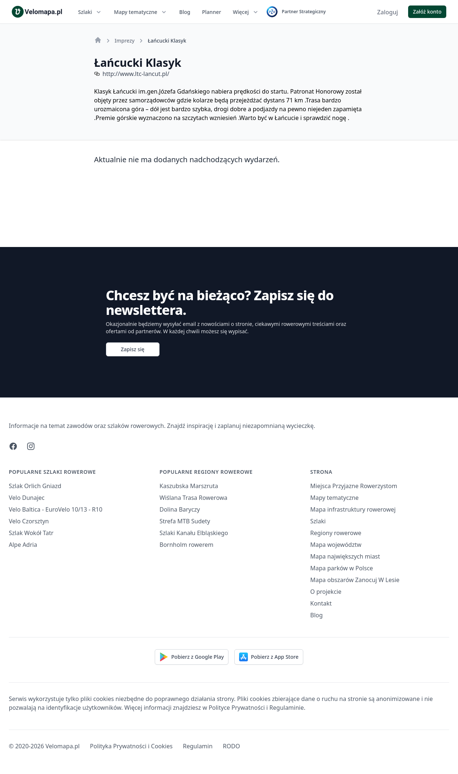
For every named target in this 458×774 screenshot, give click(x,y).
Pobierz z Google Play (192, 657)
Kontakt (321, 603)
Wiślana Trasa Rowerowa (193, 498)
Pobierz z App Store (268, 657)
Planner (211, 11)
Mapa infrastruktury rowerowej (353, 509)
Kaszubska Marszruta (189, 486)
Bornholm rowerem (186, 545)
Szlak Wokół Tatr (31, 533)
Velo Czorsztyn (29, 521)
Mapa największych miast (345, 556)
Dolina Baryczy (180, 509)
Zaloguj (387, 12)
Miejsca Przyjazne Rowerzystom (353, 486)
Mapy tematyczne (141, 12)
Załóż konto (427, 11)
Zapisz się (132, 349)
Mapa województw (336, 545)
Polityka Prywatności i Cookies (131, 746)
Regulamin (198, 746)
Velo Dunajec (27, 498)
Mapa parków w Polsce (341, 568)
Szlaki (90, 12)
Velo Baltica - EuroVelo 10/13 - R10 (55, 509)
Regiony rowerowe (335, 533)
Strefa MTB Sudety (185, 521)
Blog (184, 11)
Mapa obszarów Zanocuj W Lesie (354, 580)
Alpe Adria (23, 545)
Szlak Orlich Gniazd (35, 486)
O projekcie (325, 592)
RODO (231, 746)
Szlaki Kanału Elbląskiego (194, 533)
